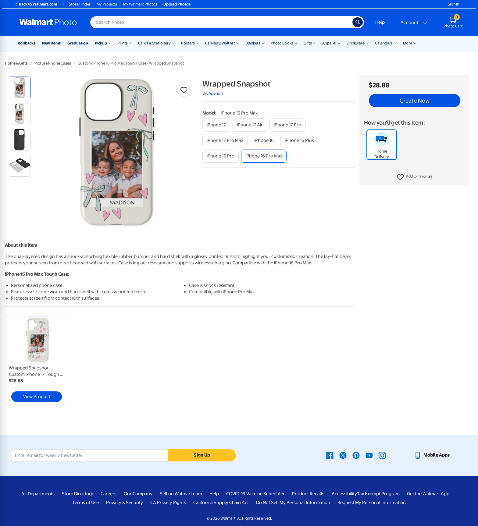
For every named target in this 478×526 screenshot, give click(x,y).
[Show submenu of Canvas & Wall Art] (238, 42)
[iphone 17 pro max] (225, 140)
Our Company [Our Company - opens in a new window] (138, 493)
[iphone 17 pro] (287, 125)
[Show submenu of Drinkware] (367, 42)
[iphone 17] (216, 125)
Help (380, 22)
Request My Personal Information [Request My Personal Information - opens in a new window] (371, 502)
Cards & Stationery (154, 43)
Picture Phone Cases (52, 63)
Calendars (384, 43)
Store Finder (80, 4)
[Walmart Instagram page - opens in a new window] (382, 455)
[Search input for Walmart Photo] (221, 22)
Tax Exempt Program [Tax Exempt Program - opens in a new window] (378, 493)
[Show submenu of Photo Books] (296, 42)
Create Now (415, 100)
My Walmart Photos (140, 4)
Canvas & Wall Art (220, 43)
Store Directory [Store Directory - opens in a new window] (77, 493)
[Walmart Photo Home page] (48, 22)
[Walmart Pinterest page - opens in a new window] (356, 455)
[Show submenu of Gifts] (314, 42)
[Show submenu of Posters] (197, 42)
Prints (122, 43)
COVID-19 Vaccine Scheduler (255, 493)
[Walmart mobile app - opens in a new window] (432, 455)
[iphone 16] (264, 140)
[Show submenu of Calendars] (395, 42)
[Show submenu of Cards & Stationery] (173, 42)
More (407, 43)
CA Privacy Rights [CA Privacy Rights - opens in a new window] (168, 502)
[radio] (19, 87)
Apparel (329, 43)
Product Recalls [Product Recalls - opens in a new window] (308, 493)
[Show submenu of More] (415, 42)
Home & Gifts (16, 63)
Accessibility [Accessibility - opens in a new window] (344, 493)
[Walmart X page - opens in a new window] (343, 455)
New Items (51, 43)
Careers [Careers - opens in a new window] (108, 493)
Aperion (216, 93)
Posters (188, 43)
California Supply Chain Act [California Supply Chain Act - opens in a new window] (221, 502)
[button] (414, 177)
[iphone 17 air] (250, 125)
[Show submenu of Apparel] (339, 42)
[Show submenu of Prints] (130, 42)
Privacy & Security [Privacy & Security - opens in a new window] (124, 502)
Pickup (101, 43)
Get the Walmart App (428, 493)
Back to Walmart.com (36, 4)
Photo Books (282, 43)
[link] (36, 360)
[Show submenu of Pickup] (110, 42)
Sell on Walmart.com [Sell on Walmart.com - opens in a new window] (181, 493)
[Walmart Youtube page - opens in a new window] (369, 455)
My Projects (107, 4)
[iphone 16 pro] (220, 156)
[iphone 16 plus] (299, 140)
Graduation (77, 43)
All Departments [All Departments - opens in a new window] (38, 493)
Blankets (252, 43)
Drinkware (356, 43)
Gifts (308, 43)
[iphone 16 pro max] (264, 156)
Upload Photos (177, 4)
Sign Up (202, 455)
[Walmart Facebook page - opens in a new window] (330, 455)
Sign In (453, 4)
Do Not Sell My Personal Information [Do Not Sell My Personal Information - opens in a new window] (293, 502)
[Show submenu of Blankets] (263, 42)
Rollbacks (26, 43)
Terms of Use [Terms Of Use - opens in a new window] (85, 502)
